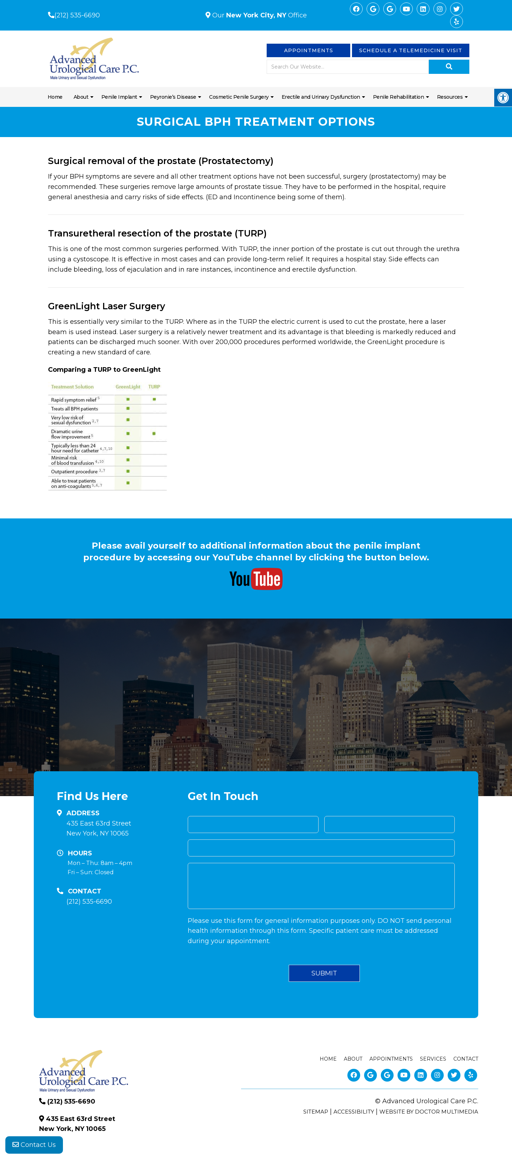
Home (55, 97)
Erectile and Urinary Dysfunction (321, 97)
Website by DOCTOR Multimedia (428, 1111)
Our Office (258, 15)
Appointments (308, 50)
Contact (465, 1059)
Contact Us (34, 1145)
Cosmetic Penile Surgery (239, 97)
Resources (450, 97)
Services (433, 1059)
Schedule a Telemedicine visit (410, 50)
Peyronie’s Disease (173, 97)
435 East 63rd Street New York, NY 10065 (98, 829)
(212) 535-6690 (77, 15)
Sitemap (315, 1111)
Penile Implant (119, 97)
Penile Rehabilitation (398, 97)
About (81, 97)
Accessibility (354, 1111)
